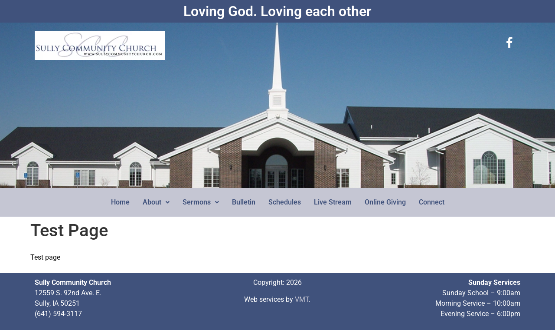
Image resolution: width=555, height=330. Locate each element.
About (156, 202)
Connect (431, 202)
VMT (302, 299)
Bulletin (243, 202)
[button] (156, 202)
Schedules (284, 202)
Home (120, 202)
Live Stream (333, 202)
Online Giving (385, 202)
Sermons (201, 202)
